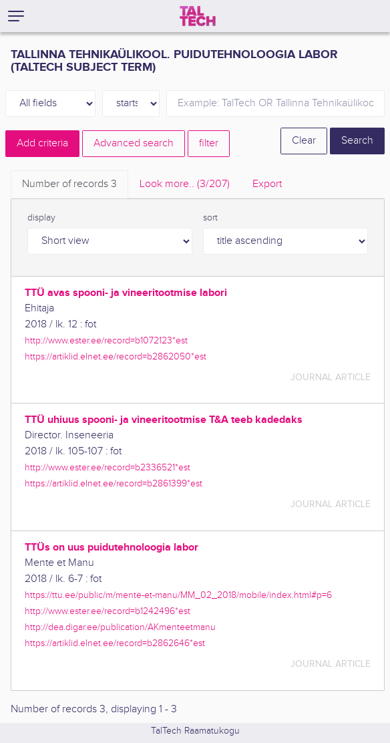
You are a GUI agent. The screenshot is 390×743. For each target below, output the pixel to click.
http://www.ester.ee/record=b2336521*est (107, 467)
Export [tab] (267, 184)
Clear (304, 140)
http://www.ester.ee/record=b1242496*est (107, 611)
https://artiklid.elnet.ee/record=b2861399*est (113, 483)
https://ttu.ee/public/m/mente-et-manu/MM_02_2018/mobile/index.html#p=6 (178, 595)
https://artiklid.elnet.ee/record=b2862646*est (115, 643)
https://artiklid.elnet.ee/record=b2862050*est (115, 356)
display (41, 217)
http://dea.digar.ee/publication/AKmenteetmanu (120, 627)
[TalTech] (197, 16)
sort (210, 217)
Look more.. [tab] (185, 184)
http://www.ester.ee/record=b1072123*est (106, 340)
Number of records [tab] (69, 184)
